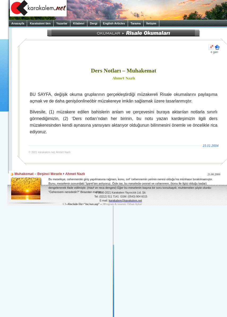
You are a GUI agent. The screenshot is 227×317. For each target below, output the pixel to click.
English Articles (114, 23)
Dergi (93, 23)
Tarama (136, 23)
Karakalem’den (40, 23)
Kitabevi (78, 23)
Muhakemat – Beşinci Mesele (38, 174)
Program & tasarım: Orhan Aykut (123, 204)
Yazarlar (61, 23)
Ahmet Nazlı (75, 174)
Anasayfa (17, 23)
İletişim (151, 23)
